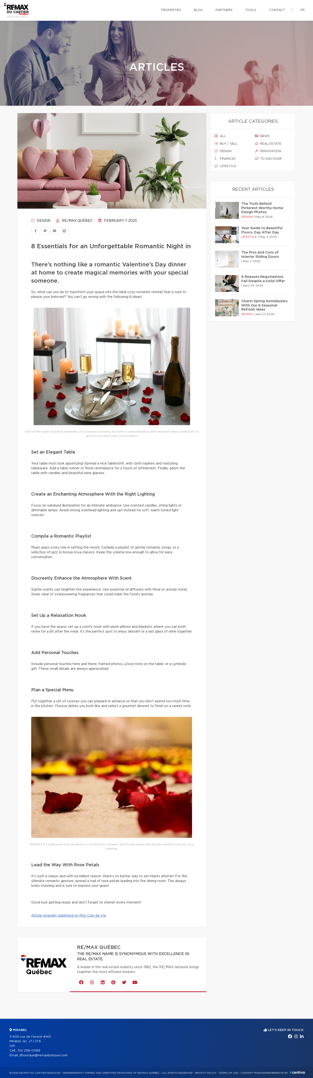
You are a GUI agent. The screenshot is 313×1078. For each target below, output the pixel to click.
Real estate (268, 143)
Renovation (268, 151)
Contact (277, 10)
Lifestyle (225, 166)
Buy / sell (226, 143)
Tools (250, 10)
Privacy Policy (205, 1073)
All (220, 136)
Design (40, 220)
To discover (268, 158)
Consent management (257, 1073)
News (262, 136)
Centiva (297, 1072)
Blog (198, 10)
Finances (225, 158)
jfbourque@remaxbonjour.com (44, 1055)
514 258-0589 (29, 1050)
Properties (171, 10)
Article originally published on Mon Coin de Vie (68, 915)
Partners (224, 10)
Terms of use (228, 1073)
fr (303, 10)
